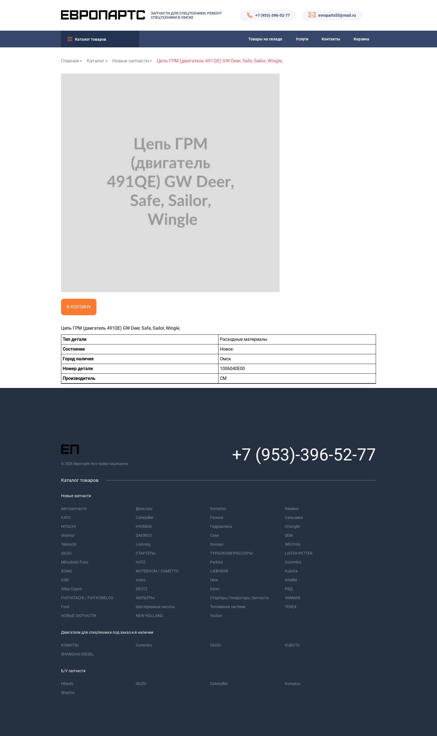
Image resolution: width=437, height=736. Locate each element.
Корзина (361, 39)
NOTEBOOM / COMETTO (157, 571)
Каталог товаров (90, 39)
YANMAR (292, 598)
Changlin (292, 526)
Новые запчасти (130, 61)
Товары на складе (265, 39)
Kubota (291, 571)
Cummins (293, 562)
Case (214, 535)
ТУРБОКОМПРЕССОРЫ (231, 553)
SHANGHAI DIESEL (77, 654)
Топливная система (228, 606)
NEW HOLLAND (149, 615)
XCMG (66, 571)
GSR (65, 580)
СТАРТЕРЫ (146, 553)
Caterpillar (145, 517)
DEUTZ (141, 589)
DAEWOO (144, 535)
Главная (70, 61)
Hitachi (67, 683)
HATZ (140, 562)
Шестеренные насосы (155, 606)
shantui (67, 535)
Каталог (96, 61)
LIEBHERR (219, 571)
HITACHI (68, 526)
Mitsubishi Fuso (74, 562)
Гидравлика (221, 526)
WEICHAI (292, 544)
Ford (65, 606)
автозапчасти (74, 508)
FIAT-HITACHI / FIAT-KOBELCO (87, 598)
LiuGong (143, 544)
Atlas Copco (71, 589)
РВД (289, 589)
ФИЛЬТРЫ (145, 598)
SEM (289, 535)
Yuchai (216, 615)
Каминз (292, 508)
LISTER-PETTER (298, 553)
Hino (214, 580)
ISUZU (66, 553)
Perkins (216, 562)
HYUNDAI (144, 526)
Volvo (140, 580)
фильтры (144, 508)
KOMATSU (70, 645)
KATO (66, 517)
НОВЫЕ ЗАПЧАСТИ (78, 615)
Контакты (331, 39)
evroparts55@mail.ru (337, 15)
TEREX (291, 606)
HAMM (291, 580)
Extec (215, 589)
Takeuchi (68, 544)
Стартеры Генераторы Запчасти (239, 598)
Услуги (302, 39)
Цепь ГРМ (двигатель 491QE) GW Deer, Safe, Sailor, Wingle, (220, 61)
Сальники (294, 517)
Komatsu (218, 508)
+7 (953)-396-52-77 (272, 15)
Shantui (67, 692)
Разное (216, 517)
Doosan (217, 544)
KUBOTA (292, 645)
